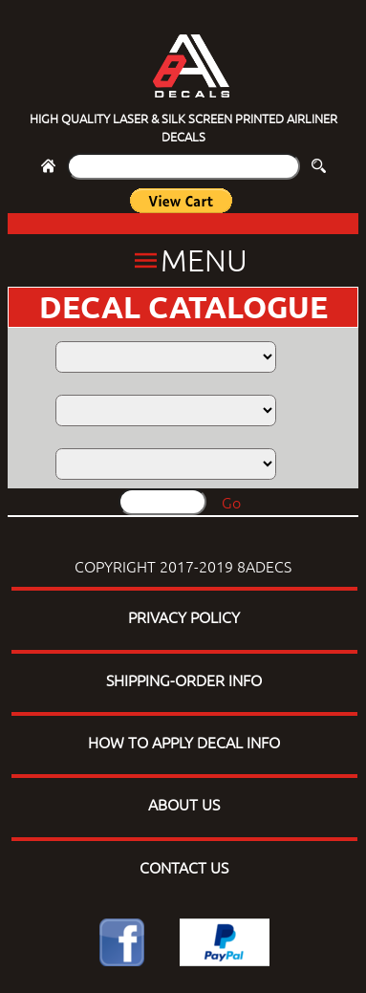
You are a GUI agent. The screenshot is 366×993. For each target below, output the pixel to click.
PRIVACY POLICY (184, 616)
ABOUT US (184, 803)
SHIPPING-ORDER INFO (184, 679)
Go (231, 501)
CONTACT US (184, 866)
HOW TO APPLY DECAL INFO (184, 741)
